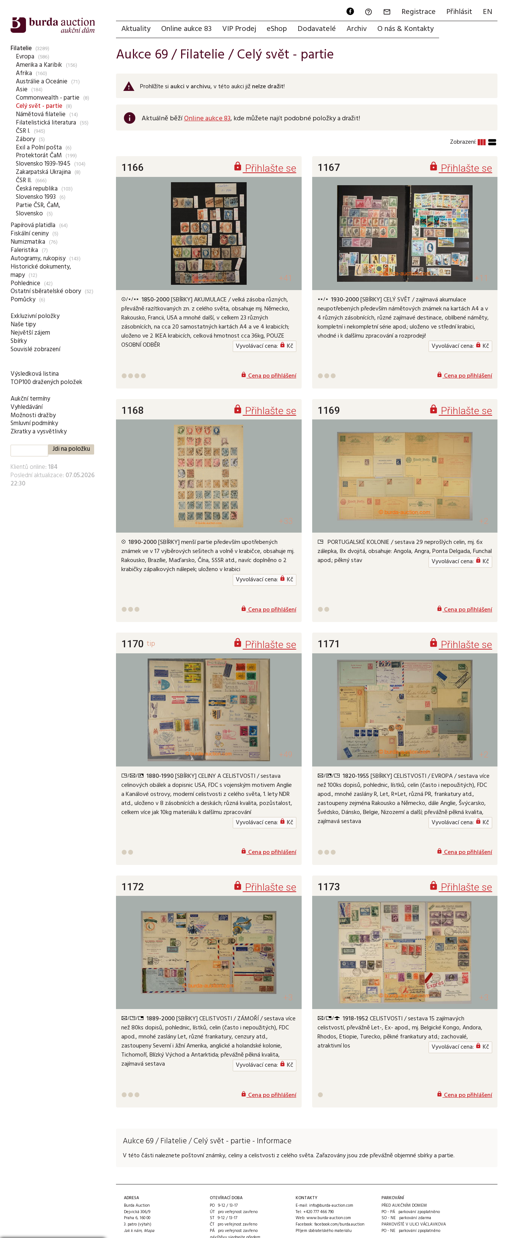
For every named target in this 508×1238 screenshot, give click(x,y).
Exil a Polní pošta (39, 148)
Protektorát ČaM (39, 156)
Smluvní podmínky (34, 423)
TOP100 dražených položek (46, 382)
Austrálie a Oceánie (41, 82)
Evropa (25, 57)
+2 (483, 521)
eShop (277, 29)
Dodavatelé (316, 29)
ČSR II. (24, 180)
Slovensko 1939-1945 (43, 164)
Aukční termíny (30, 399)
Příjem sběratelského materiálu (324, 1230)
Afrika (24, 73)
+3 (288, 997)
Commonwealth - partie (47, 98)
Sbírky (19, 341)
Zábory (25, 139)
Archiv (356, 29)
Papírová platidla (33, 225)
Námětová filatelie (41, 114)
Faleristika (24, 250)
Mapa (149, 1230)
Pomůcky (23, 300)
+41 (286, 278)
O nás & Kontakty (405, 29)
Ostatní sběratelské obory (46, 291)
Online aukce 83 (186, 29)
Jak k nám (133, 1230)
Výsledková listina (35, 374)
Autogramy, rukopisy (38, 258)
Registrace (418, 12)
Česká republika (37, 189)
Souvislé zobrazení (35, 349)
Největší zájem (30, 333)
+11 (481, 278)
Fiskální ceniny (30, 234)
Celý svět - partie (39, 106)
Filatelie (21, 48)
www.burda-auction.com (329, 1218)
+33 (286, 521)
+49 (286, 754)
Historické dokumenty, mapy (41, 271)
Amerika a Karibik (39, 65)
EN (487, 12)
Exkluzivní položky (35, 316)
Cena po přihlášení (268, 376)
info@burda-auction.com (331, 1205)
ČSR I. (23, 131)
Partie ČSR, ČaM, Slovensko (38, 209)
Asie (21, 89)
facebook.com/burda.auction (339, 1224)
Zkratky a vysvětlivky (39, 432)
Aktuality (136, 29)
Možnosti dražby (33, 415)
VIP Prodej (239, 29)
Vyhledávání (27, 407)
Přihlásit (459, 12)
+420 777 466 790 (318, 1212)
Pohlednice (25, 283)
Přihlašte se (264, 168)
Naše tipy (23, 324)
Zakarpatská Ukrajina (43, 172)
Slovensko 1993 (36, 197)
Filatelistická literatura (46, 123)
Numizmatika (28, 242)
